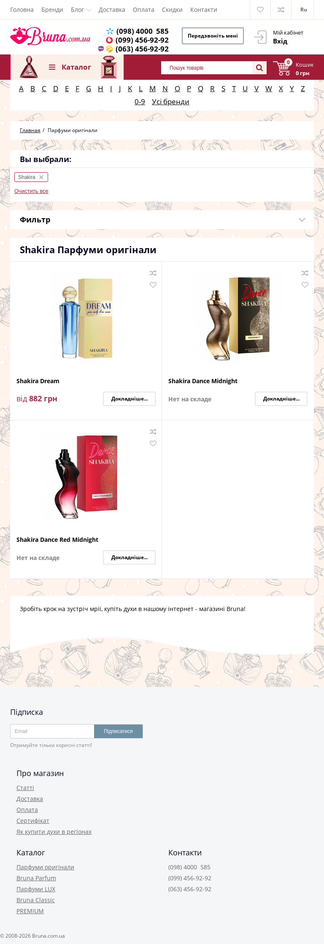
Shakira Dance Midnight (203, 381)
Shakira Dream (37, 381)
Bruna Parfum (36, 878)
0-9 (140, 101)
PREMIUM (30, 911)
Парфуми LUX (35, 889)
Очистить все (31, 191)
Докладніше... (129, 398)
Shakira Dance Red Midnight (57, 540)
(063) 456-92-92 (142, 48)
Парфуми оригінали (45, 867)
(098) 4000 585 (142, 31)
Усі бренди (170, 101)
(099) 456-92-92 (142, 39)
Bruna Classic (35, 900)
